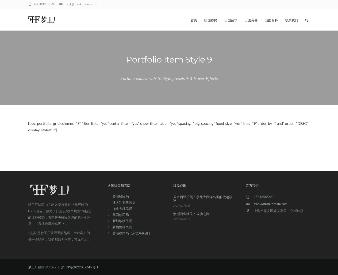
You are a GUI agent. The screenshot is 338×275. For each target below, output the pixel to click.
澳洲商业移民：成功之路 (191, 214)
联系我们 (291, 20)
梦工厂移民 (36, 267)
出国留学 (231, 20)
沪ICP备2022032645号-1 (79, 267)
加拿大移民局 (122, 209)
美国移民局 (120, 196)
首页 (194, 20)
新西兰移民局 (122, 227)
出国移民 (210, 20)
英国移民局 (120, 215)
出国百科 (271, 20)
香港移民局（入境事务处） (132, 233)
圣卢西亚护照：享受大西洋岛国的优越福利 (202, 198)
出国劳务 (251, 20)
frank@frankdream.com (271, 204)
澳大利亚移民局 (123, 202)
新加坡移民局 (122, 221)
